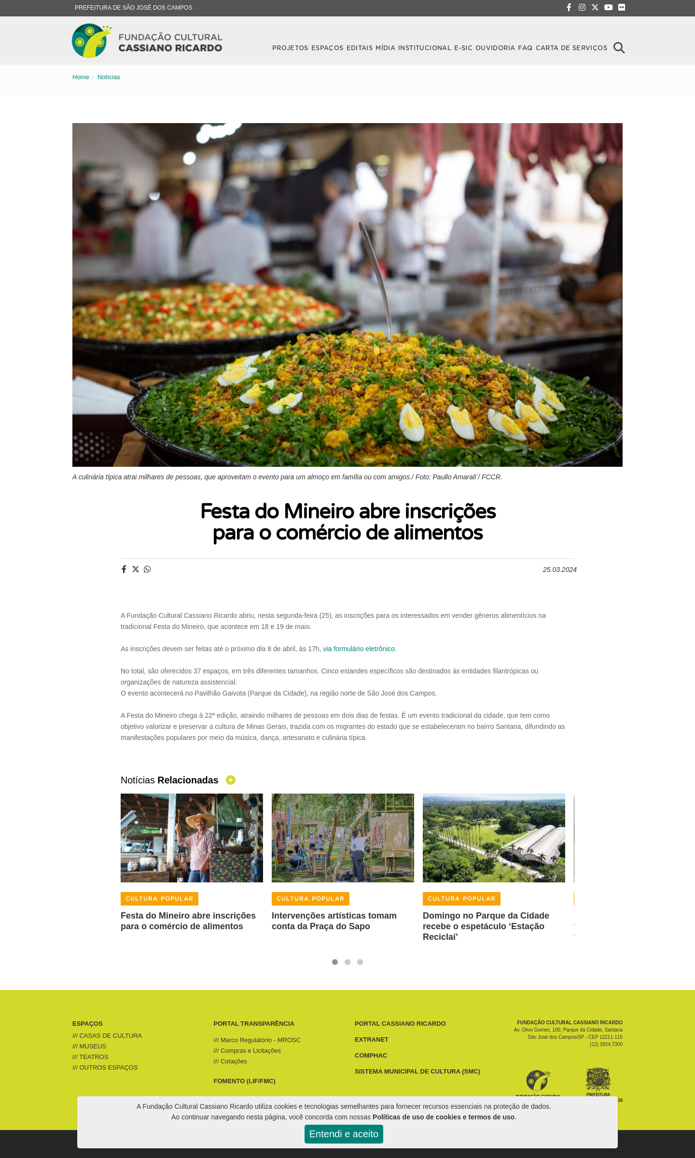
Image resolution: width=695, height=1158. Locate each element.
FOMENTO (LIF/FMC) (245, 1081)
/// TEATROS (90, 1056)
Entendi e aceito (343, 1134)
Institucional (424, 47)
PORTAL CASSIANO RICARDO (400, 1023)
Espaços (327, 47)
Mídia (385, 47)
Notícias (108, 77)
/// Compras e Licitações (247, 1050)
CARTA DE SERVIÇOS (571, 47)
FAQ (525, 47)
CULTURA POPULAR (159, 899)
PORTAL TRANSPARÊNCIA (254, 1023)
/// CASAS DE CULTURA (107, 1035)
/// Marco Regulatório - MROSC (257, 1040)
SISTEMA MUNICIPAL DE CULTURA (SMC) (417, 1071)
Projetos (290, 47)
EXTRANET (372, 1039)
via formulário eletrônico (359, 649)
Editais (360, 47)
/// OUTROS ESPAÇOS (105, 1067)
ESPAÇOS (87, 1023)
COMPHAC (371, 1055)
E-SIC (463, 47)
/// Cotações (230, 1061)
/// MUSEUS (89, 1046)
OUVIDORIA (495, 47)
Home (80, 77)
